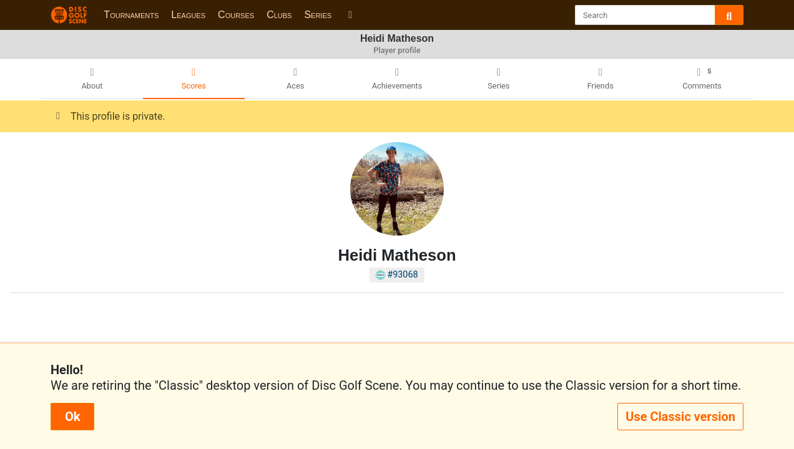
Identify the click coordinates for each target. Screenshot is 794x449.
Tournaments (131, 14)
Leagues (188, 14)
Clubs (279, 14)
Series (317, 14)
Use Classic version (680, 416)
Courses (236, 14)
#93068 (397, 274)
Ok (72, 416)
